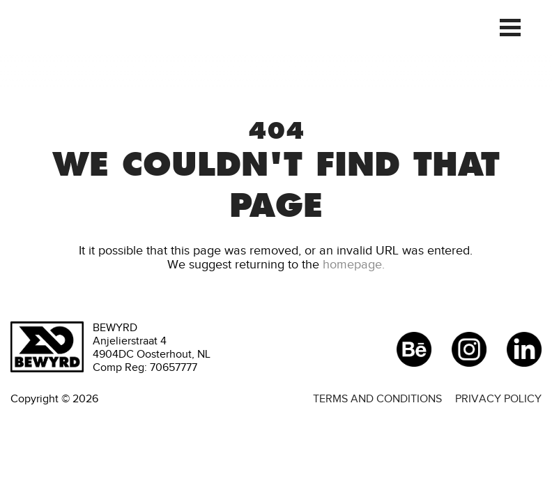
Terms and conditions (377, 398)
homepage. (354, 264)
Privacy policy (498, 398)
